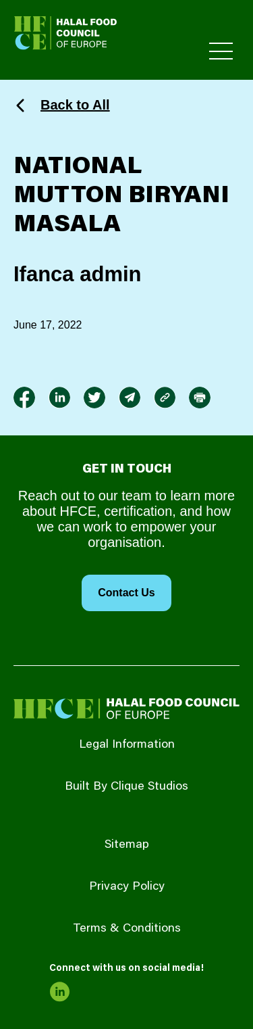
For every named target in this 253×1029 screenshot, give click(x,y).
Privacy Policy (127, 887)
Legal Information (127, 745)
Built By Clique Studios (126, 787)
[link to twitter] (94, 397)
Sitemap (127, 845)
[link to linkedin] (59, 397)
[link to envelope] (129, 397)
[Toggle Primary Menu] (221, 51)
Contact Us (126, 592)
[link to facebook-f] (24, 397)
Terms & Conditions (127, 929)
